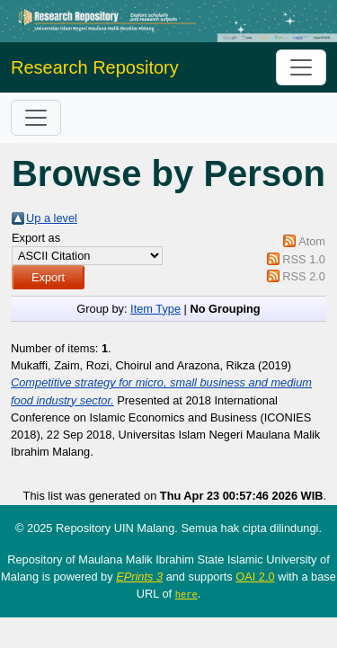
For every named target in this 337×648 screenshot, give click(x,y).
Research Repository (95, 67)
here (186, 594)
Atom (311, 241)
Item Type (155, 308)
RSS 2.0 (303, 276)
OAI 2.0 (254, 576)
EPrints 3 (139, 576)
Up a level (51, 218)
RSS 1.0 (303, 259)
